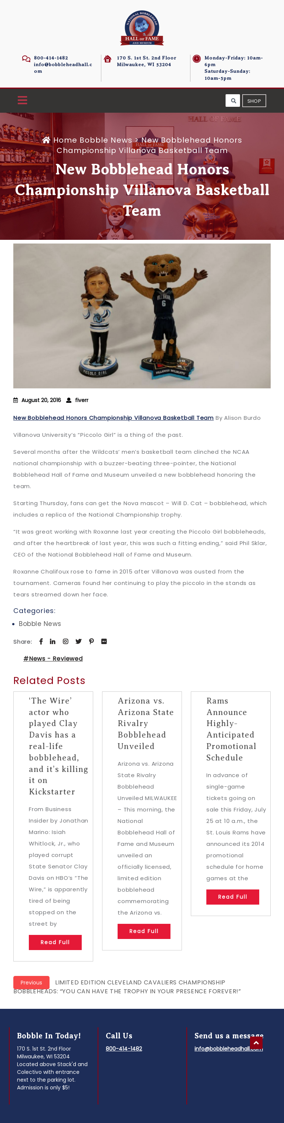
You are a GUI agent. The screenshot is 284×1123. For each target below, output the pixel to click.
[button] (22, 100)
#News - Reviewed (53, 658)
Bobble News (106, 140)
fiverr (81, 400)
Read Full (55, 942)
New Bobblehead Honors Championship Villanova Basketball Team (113, 418)
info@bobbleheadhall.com (229, 1048)
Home (61, 140)
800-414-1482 (51, 58)
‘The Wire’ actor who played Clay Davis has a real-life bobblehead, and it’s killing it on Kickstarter (58, 746)
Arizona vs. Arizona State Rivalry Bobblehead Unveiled (146, 723)
